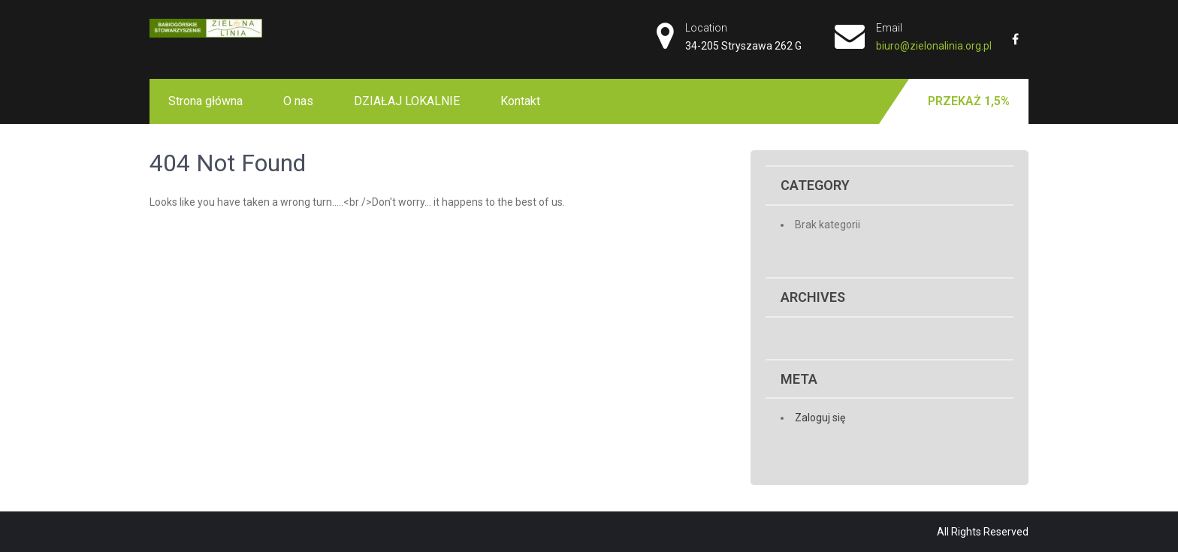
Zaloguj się (820, 418)
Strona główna (205, 101)
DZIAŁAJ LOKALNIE (407, 101)
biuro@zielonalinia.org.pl (934, 46)
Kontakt (520, 101)
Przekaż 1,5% (969, 101)
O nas (298, 101)
